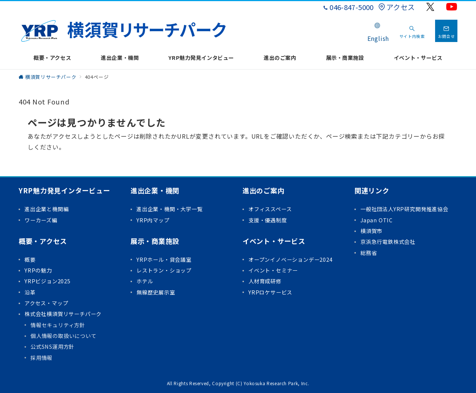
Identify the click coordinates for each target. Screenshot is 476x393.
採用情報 (41, 357)
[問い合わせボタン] (446, 31)
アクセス (396, 7)
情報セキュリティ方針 (57, 325)
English (378, 38)
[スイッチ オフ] (412, 30)
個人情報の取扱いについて (63, 335)
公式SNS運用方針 (52, 346)
